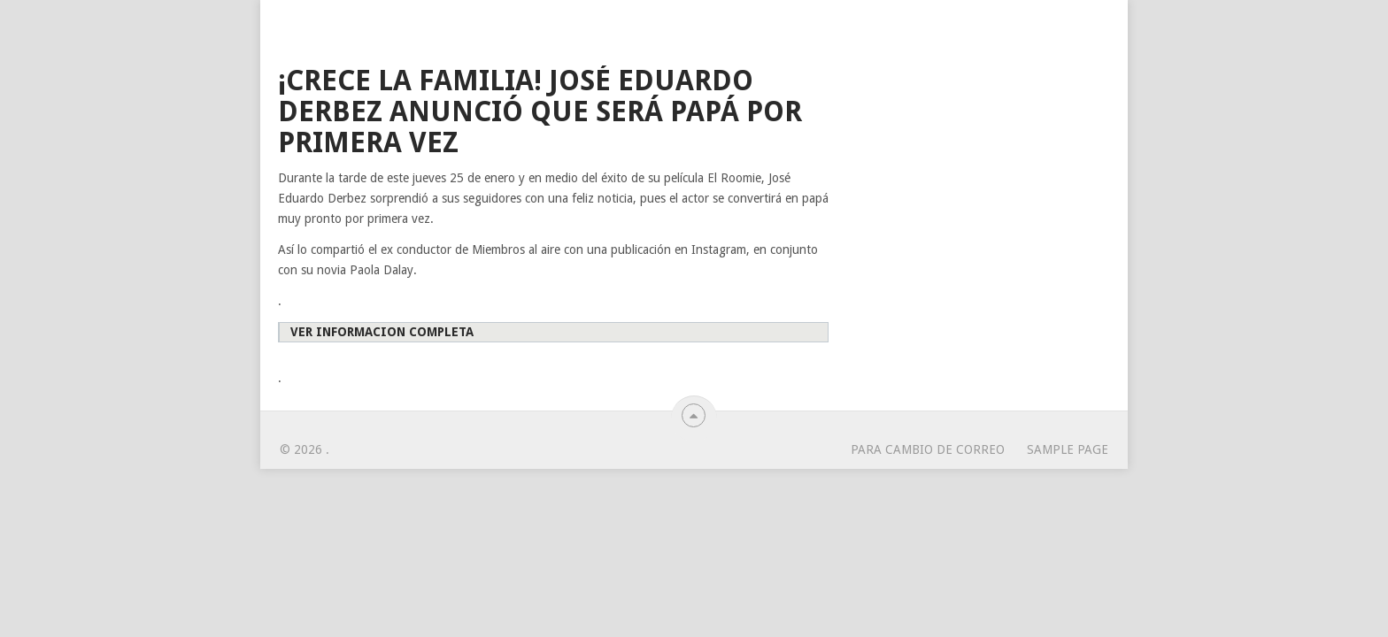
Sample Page (1067, 449)
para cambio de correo (928, 449)
